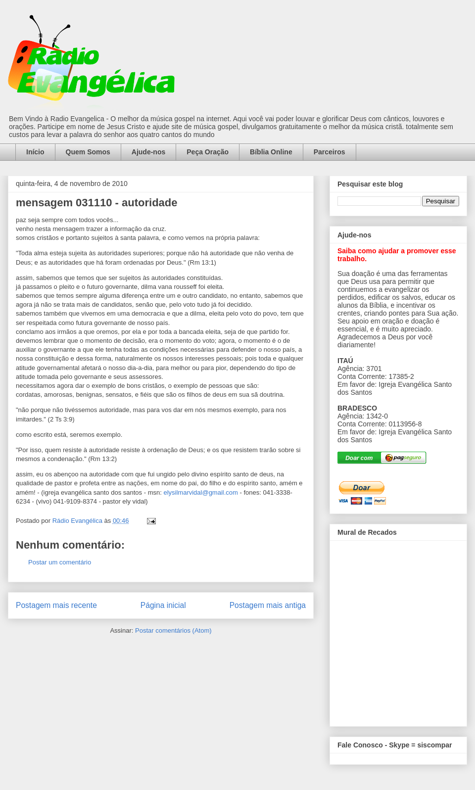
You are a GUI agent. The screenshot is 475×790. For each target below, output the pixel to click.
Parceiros (329, 152)
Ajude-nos (148, 152)
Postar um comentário (59, 562)
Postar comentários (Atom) (173, 630)
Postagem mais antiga (268, 605)
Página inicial (163, 605)
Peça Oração (208, 152)
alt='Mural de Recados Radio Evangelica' (398, 630)
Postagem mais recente (56, 605)
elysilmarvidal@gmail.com (200, 492)
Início (35, 152)
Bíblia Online (271, 152)
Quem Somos (88, 152)
